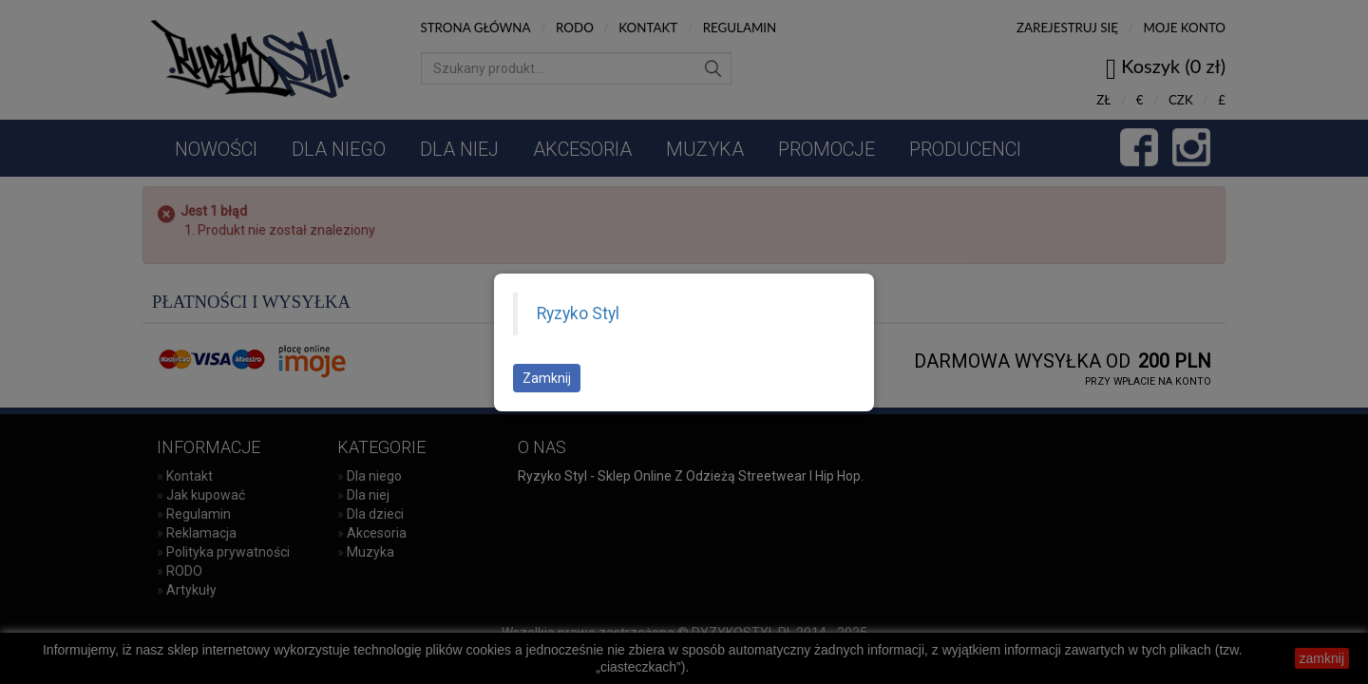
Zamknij (546, 378)
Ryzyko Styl (578, 313)
